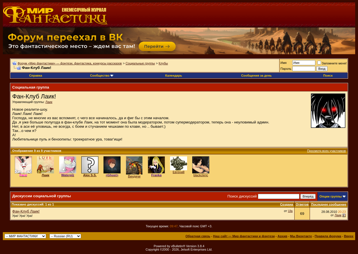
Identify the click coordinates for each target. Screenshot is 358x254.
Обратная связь (197, 236)
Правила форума (328, 236)
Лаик (48, 102)
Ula (290, 211)
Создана (286, 204)
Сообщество (101, 75)
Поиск (328, 75)
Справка (35, 75)
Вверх (348, 236)
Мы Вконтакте (301, 236)
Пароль (285, 68)
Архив (282, 236)
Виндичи (134, 176)
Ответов (302, 204)
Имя (283, 62)
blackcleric (200, 175)
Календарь (173, 75)
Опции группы (330, 196)
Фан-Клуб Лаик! (26, 211)
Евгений (178, 172)
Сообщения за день (256, 75)
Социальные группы (140, 63)
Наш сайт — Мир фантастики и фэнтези (244, 236)
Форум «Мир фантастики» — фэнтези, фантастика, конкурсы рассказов (70, 63)
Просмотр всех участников (326, 150)
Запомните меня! (332, 63)
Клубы (163, 63)
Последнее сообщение (328, 204)
